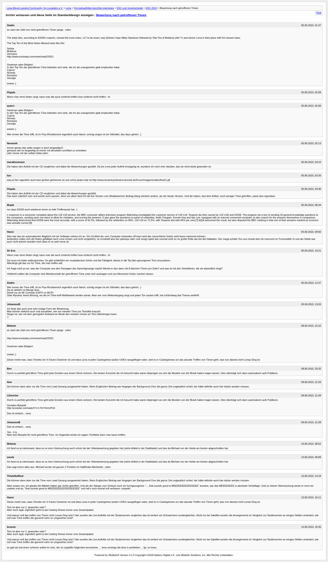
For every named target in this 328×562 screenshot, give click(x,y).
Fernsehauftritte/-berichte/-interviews (94, 8)
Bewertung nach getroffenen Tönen (121, 15)
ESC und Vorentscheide (130, 8)
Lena (68, 8)
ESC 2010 (151, 8)
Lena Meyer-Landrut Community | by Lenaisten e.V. (35, 8)
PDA (318, 12)
